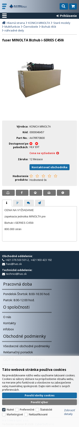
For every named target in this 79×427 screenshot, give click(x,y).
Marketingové (15, 414)
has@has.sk (14, 264)
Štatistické (46, 409)
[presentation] (7, 203)
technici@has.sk (16, 274)
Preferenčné (27, 409)
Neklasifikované (38, 414)
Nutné (10, 409)
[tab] (7, 203)
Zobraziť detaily (69, 412)
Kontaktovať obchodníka (49, 167)
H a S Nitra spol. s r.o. (18, 6)
